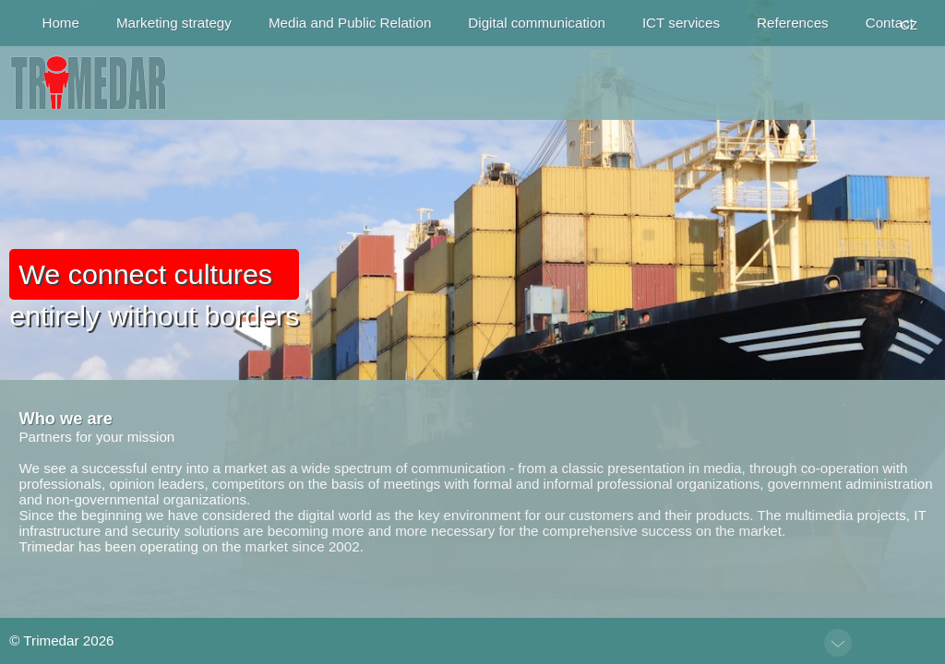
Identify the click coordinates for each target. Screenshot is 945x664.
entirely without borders (154, 290)
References (793, 22)
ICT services (681, 22)
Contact (890, 22)
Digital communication (536, 22)
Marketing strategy (174, 22)
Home (60, 22)
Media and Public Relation (350, 22)
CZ (909, 25)
